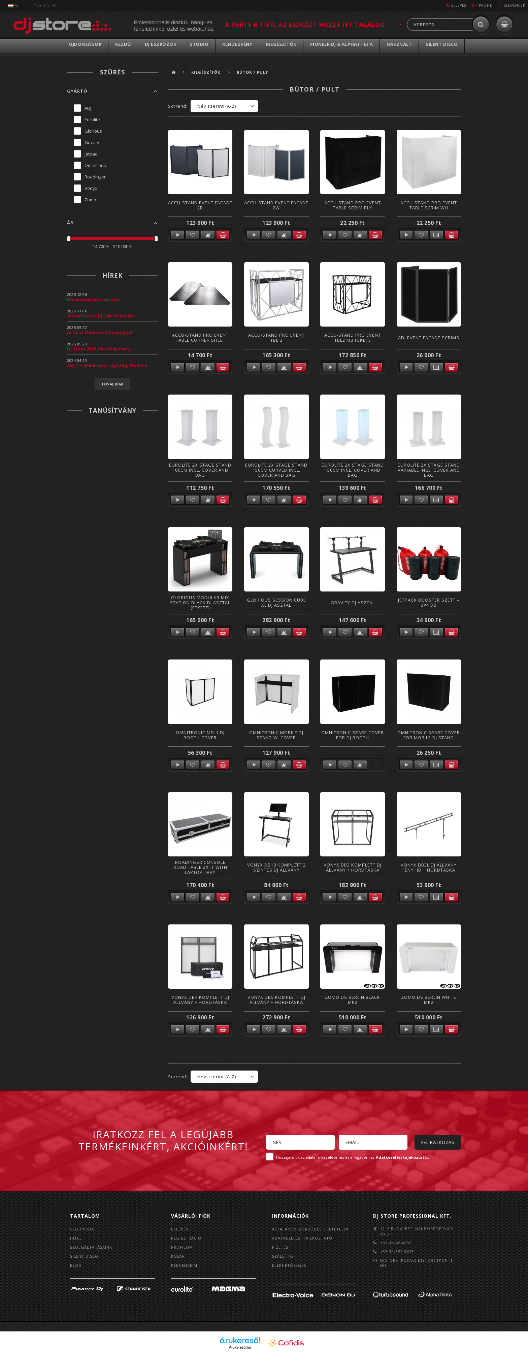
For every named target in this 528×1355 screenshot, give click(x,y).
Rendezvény (237, 44)
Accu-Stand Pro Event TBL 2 (276, 337)
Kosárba (223, 235)
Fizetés (280, 1247)
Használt (399, 44)
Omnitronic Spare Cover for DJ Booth (352, 735)
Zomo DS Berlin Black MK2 (352, 999)
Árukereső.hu (240, 1347)
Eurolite (92, 119)
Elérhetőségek (289, 1265)
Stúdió (199, 44)
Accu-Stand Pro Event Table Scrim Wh (428, 205)
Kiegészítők (281, 44)
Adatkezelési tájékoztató (302, 1238)
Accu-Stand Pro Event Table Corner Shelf (200, 337)
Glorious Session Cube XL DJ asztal (276, 602)
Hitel (76, 1238)
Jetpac (91, 154)
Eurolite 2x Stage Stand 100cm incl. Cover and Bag (200, 470)
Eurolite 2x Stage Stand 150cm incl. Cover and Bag (353, 470)
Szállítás (283, 1256)
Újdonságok (85, 44)
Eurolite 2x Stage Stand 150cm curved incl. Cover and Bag (276, 470)
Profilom (182, 1247)
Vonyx (91, 188)
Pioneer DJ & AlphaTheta (341, 44)
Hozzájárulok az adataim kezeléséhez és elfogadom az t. (352, 1157)
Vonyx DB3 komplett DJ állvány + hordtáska (353, 867)
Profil (479, 5)
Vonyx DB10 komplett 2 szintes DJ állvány (276, 867)
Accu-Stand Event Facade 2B (200, 205)
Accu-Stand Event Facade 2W (276, 205)
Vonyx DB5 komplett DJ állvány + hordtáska (276, 999)
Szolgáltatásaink (91, 1247)
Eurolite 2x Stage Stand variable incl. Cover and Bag (429, 470)
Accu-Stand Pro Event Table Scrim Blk (352, 205)
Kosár (178, 1256)
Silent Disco (442, 44)
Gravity (92, 142)
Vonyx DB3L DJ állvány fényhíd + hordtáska (429, 867)
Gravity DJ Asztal (353, 603)
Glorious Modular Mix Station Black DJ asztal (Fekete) (200, 602)
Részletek (177, 235)
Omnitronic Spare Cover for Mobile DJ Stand (428, 735)
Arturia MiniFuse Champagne (100, 332)
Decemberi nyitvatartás (94, 299)
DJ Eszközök (160, 44)
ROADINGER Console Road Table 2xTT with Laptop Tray (200, 867)
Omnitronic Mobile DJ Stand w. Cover (276, 735)
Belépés (448, 5)
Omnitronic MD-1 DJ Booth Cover (200, 735)
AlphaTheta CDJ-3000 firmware (101, 315)
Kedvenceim (184, 1265)
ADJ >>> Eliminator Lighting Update (107, 365)
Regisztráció (186, 1238)
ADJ (88, 108)
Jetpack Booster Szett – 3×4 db (429, 602)
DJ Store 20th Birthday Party (99, 348)
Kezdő (123, 44)
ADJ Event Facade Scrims (428, 338)
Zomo (90, 200)
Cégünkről (83, 1228)
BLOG (76, 1265)
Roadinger (95, 177)
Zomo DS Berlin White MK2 (428, 999)
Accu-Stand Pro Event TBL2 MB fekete (352, 337)
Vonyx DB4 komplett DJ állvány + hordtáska (200, 999)
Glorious (93, 131)
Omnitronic (96, 165)
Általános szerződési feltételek (310, 1228)
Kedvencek (512, 5)
